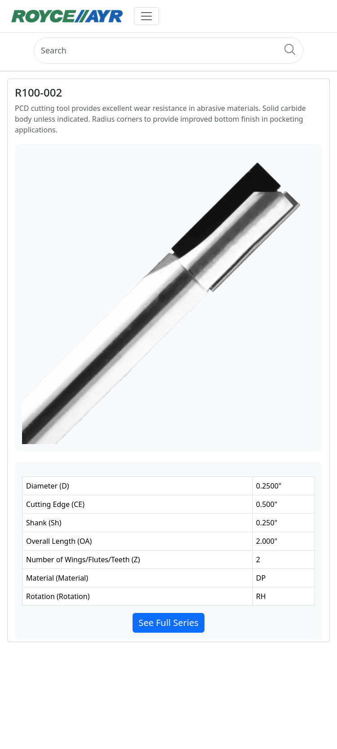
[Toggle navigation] (146, 16)
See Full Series (168, 623)
